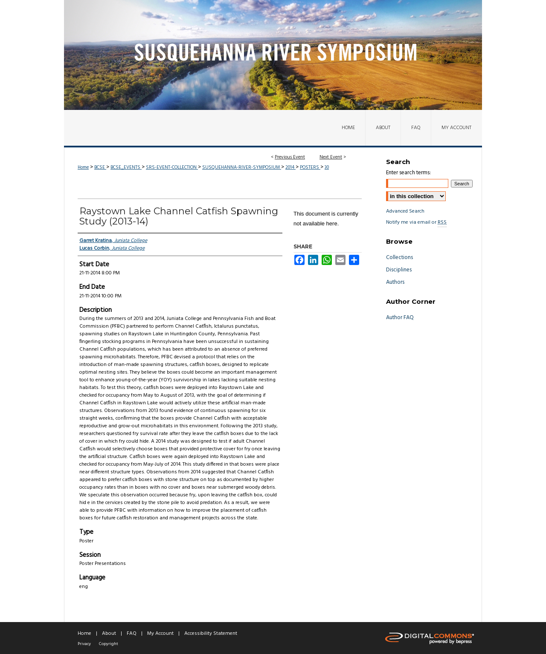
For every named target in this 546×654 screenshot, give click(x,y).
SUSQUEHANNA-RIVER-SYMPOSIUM (241, 167)
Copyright (108, 643)
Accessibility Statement (210, 633)
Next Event (330, 157)
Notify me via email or (416, 222)
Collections (399, 257)
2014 (290, 167)
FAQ (131, 633)
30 (327, 167)
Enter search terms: (408, 172)
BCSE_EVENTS (126, 167)
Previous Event (290, 157)
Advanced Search (405, 211)
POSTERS (310, 167)
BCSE (100, 167)
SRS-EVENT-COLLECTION (172, 167)
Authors (395, 282)
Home (83, 167)
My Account (160, 633)
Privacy (84, 643)
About (109, 633)
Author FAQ (400, 317)
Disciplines (399, 269)
